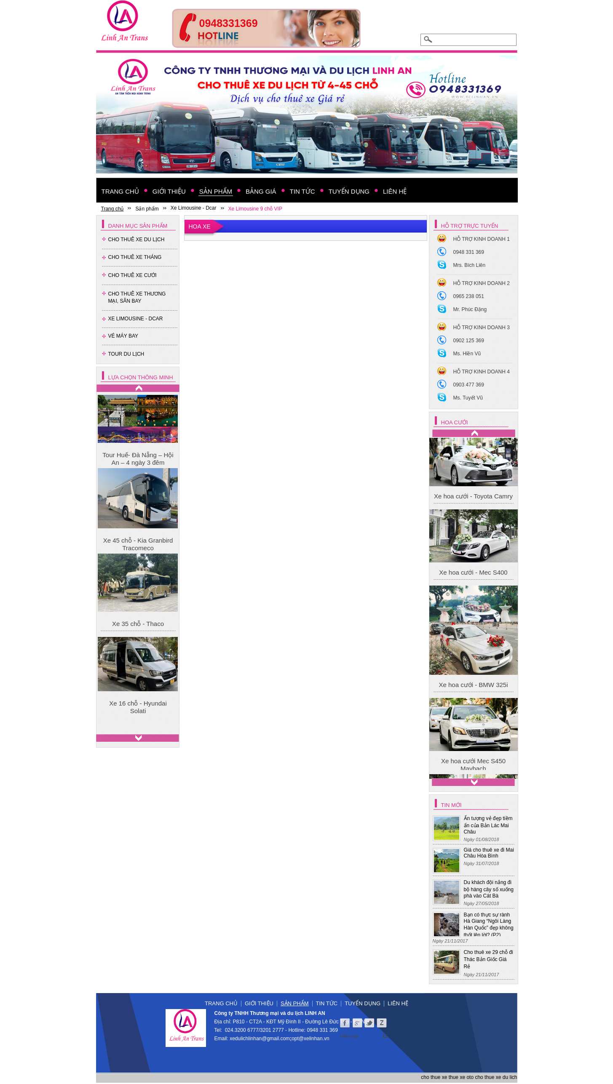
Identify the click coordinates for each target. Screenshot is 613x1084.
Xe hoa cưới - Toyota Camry (473, 533)
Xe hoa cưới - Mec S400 (473, 609)
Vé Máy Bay (123, 336)
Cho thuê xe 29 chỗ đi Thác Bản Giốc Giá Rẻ (488, 959)
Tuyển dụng (362, 1003)
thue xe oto (461, 1077)
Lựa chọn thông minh (140, 377)
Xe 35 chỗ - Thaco (138, 623)
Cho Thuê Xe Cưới (132, 275)
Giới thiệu (259, 1003)
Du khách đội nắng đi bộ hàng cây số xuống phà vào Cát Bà (489, 889)
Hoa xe (200, 226)
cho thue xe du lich (496, 1077)
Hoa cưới (454, 422)
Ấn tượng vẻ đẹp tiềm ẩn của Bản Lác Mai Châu (488, 825)
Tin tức (327, 1003)
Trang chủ (221, 1003)
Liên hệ (398, 1003)
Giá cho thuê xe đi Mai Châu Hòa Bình (489, 853)
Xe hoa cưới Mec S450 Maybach (473, 460)
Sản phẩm (295, 1003)
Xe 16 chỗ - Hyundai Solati (138, 707)
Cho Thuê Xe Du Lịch (136, 239)
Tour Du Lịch (126, 354)
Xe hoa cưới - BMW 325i (473, 721)
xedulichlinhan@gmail (254, 1038)
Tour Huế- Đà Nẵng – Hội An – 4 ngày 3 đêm (137, 458)
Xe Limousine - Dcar (135, 319)
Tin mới (451, 805)
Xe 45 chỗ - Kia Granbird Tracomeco (138, 544)
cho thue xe (434, 1077)
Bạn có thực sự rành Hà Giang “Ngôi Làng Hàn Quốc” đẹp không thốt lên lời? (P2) (489, 925)
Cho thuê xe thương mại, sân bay (137, 297)
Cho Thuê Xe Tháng (135, 257)
